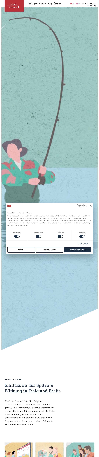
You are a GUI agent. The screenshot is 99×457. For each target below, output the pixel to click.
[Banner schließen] (91, 206)
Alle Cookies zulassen (77, 249)
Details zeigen (83, 243)
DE (73, 4)
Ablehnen (21, 249)
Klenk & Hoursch (9, 379)
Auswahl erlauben (49, 249)
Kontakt (90, 6)
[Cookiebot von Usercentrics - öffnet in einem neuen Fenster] (78, 205)
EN (79, 4)
